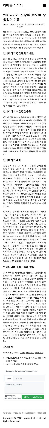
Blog (13, 24)
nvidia (22, 352)
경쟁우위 (30, 352)
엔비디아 (39, 352)
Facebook (41, 413)
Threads (17, 413)
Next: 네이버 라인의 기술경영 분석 (22, 364)
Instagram (30, 413)
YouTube (7, 413)
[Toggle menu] (44, 5)
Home (5, 24)
